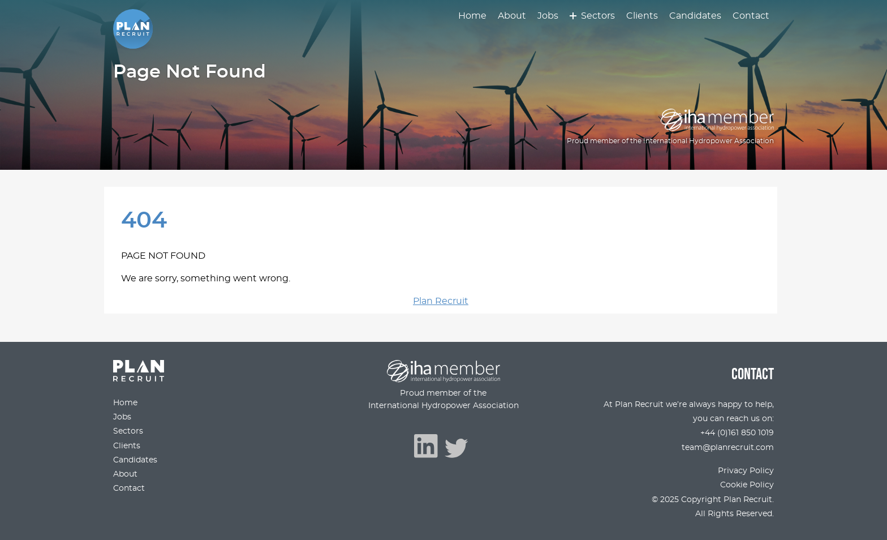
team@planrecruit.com (728, 447)
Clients (642, 15)
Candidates (695, 15)
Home (472, 15)
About (512, 15)
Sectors (598, 15)
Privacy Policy (746, 470)
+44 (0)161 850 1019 (737, 432)
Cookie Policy (747, 485)
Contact (751, 15)
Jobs (547, 15)
